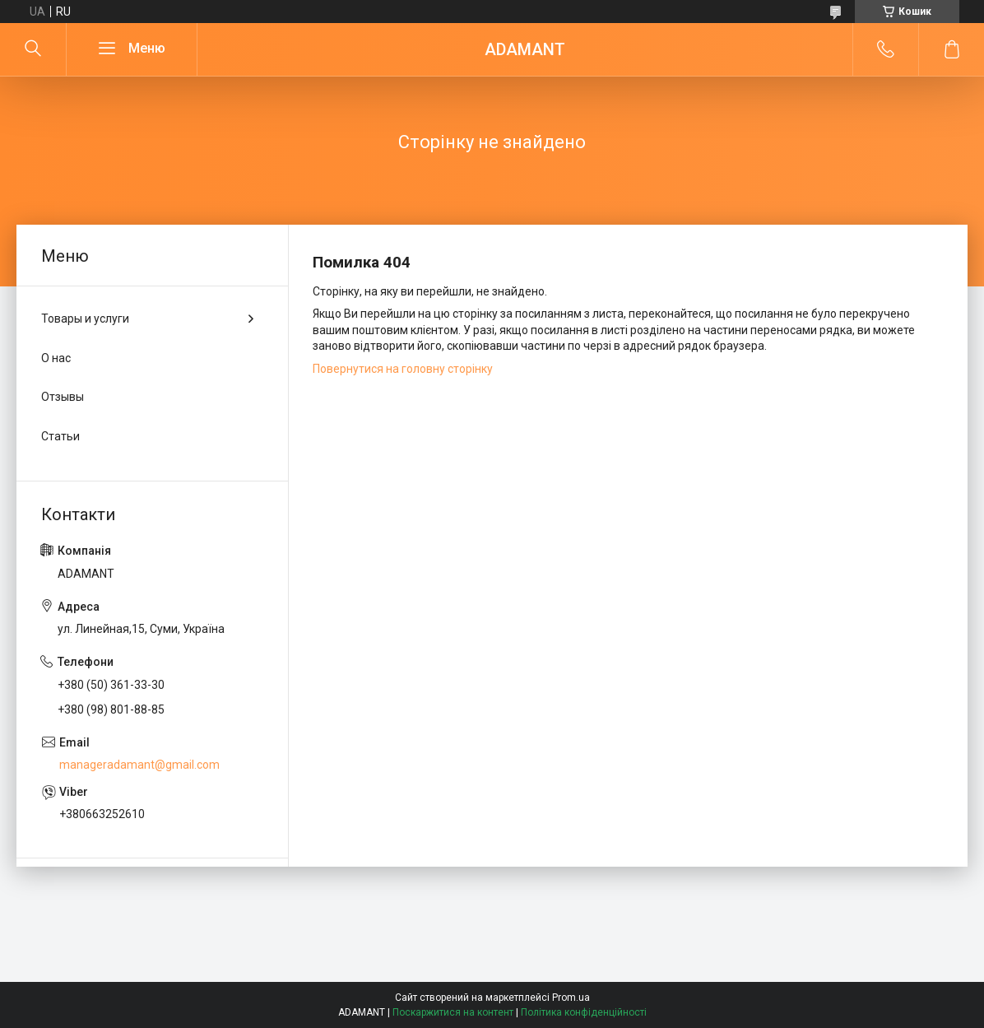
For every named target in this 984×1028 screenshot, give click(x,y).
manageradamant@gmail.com (139, 764)
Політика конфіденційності (584, 1012)
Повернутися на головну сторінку (403, 368)
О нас (56, 358)
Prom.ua (571, 997)
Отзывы (62, 396)
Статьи (60, 436)
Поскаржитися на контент (452, 1012)
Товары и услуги (85, 318)
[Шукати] (33, 49)
